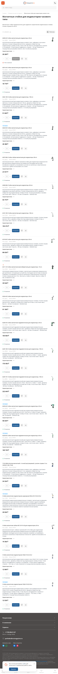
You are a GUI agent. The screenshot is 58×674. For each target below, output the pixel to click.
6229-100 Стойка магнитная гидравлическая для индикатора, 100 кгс (22, 349)
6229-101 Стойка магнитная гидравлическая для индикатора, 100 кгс (22, 377)
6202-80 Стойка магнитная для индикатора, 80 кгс (17, 128)
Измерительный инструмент (15, 13)
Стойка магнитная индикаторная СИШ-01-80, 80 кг (17, 584)
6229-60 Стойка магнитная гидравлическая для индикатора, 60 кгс (22, 406)
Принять (13, 669)
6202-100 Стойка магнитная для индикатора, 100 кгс (17, 97)
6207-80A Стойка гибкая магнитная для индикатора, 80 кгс (19, 157)
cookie (24, 663)
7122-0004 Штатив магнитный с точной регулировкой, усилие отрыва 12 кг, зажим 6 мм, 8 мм (24, 464)
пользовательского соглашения (39, 661)
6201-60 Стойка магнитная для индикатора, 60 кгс (17, 67)
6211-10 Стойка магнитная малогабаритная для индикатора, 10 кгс (22, 267)
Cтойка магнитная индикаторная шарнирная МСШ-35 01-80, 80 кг (21, 496)
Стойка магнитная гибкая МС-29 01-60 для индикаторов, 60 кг (20, 525)
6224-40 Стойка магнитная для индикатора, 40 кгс (17, 296)
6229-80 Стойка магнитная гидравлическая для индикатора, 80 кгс (22, 435)
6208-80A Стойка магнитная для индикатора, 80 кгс (17, 185)
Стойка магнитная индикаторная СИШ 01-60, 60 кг (17, 555)
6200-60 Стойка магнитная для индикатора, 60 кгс (17, 38)
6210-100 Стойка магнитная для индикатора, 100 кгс (17, 213)
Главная (4, 13)
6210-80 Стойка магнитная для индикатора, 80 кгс (17, 239)
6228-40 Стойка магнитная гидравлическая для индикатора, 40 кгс (22, 322)
